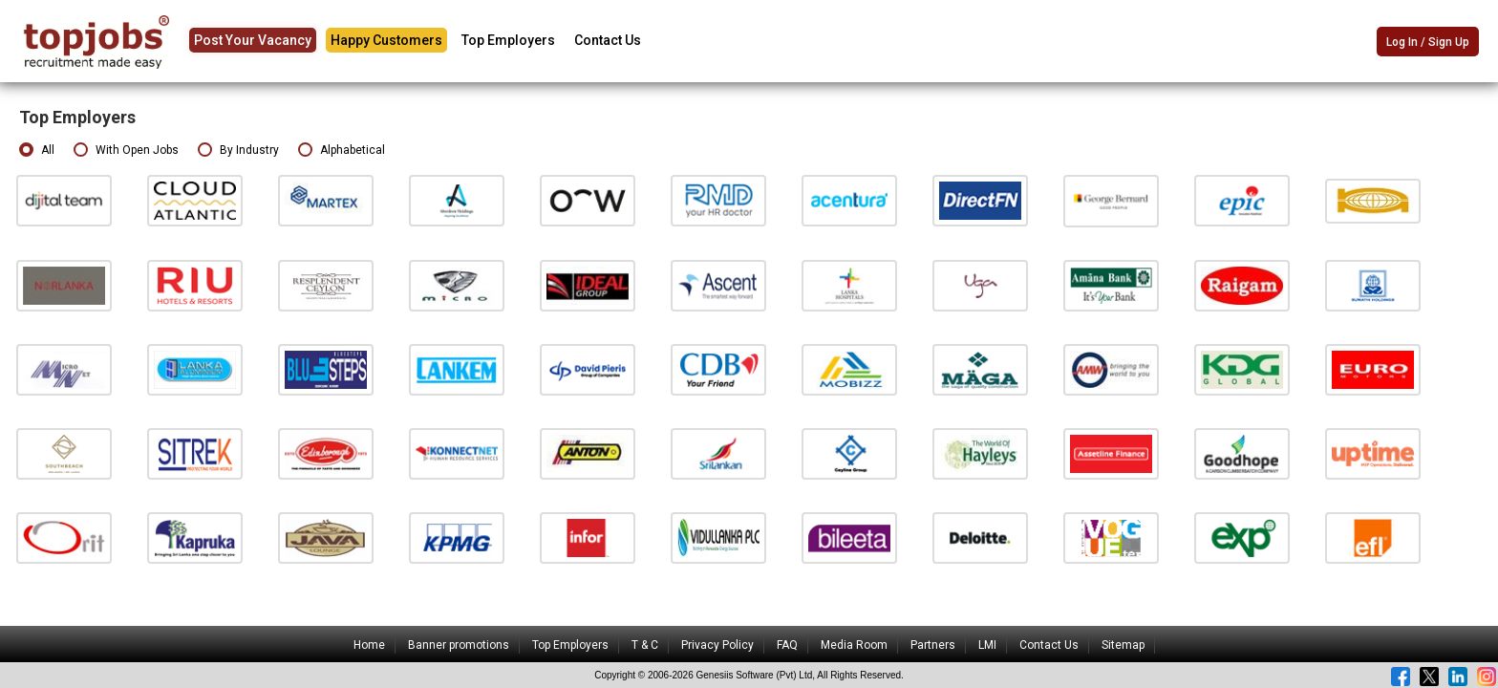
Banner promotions (458, 645)
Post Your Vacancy (252, 40)
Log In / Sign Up (1427, 42)
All (36, 150)
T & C (644, 645)
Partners (932, 645)
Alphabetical (341, 150)
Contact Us (607, 40)
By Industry (238, 150)
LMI (987, 645)
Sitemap (1123, 645)
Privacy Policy (717, 645)
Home (369, 645)
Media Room (854, 645)
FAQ (787, 645)
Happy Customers (386, 40)
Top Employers (508, 40)
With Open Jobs (126, 150)
